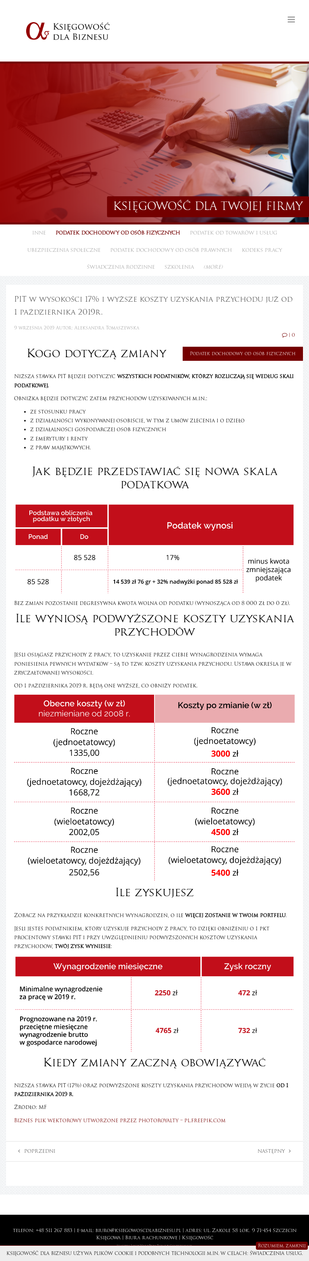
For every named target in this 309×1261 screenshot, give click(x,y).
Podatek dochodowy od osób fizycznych (118, 233)
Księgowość (197, 1237)
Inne (39, 233)
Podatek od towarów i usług (233, 233)
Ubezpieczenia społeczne (64, 250)
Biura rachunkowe (151, 1237)
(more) (213, 267)
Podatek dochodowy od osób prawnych (171, 250)
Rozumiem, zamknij (282, 1246)
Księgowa (108, 1237)
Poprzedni (37, 1151)
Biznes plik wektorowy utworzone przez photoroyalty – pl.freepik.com (120, 1120)
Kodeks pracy (262, 250)
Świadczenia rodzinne (121, 267)
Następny (274, 1151)
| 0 (288, 335)
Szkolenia (179, 267)
